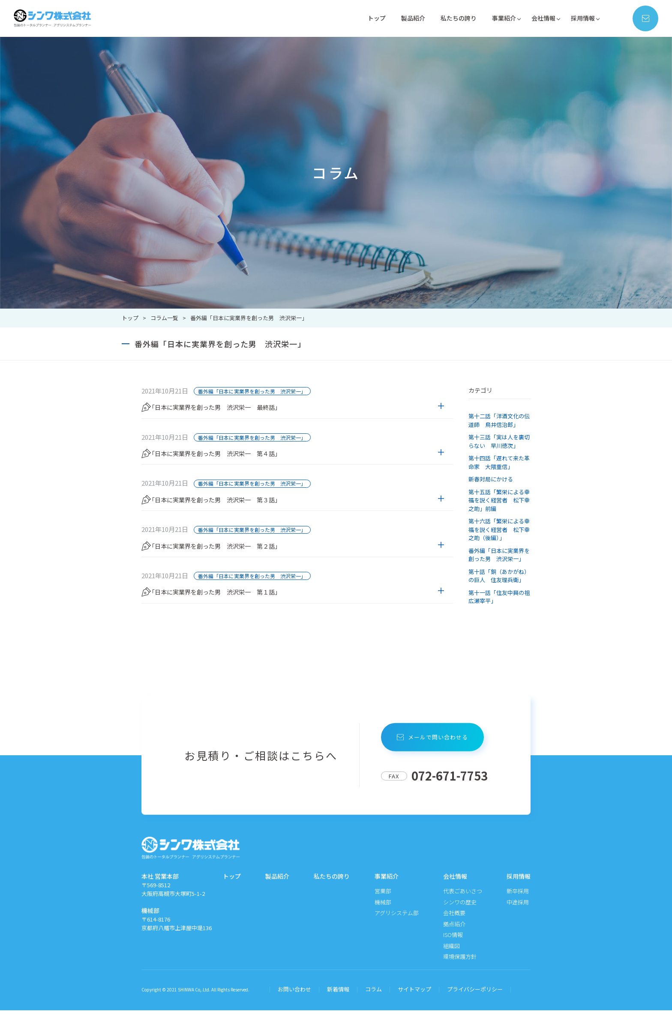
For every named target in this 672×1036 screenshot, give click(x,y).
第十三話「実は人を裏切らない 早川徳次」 (499, 441)
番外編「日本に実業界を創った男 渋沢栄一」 (252, 391)
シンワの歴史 (460, 928)
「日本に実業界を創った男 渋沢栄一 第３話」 (230, 513)
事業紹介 (500, 18)
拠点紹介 (454, 950)
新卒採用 (518, 917)
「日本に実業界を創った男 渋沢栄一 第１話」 (230, 618)
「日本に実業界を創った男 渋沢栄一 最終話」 (230, 408)
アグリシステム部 (397, 939)
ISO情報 (453, 961)
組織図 (451, 971)
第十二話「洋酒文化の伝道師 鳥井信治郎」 (499, 420)
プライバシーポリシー (475, 1015)
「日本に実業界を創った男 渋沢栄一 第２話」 (230, 566)
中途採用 (518, 928)
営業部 (383, 917)
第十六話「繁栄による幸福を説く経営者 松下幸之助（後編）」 (499, 529)
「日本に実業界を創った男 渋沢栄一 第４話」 (230, 461)
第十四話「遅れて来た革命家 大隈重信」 (499, 462)
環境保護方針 (460, 983)
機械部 (383, 928)
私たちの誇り (452, 18)
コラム (373, 1015)
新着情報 (338, 1015)
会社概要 (454, 939)
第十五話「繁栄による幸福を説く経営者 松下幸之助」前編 (499, 500)
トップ (366, 18)
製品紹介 (404, 18)
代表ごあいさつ (462, 917)
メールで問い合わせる (434, 763)
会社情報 (541, 18)
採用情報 (582, 18)
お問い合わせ (294, 1015)
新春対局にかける (490, 479)
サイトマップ (414, 1015)
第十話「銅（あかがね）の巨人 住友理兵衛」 (499, 576)
